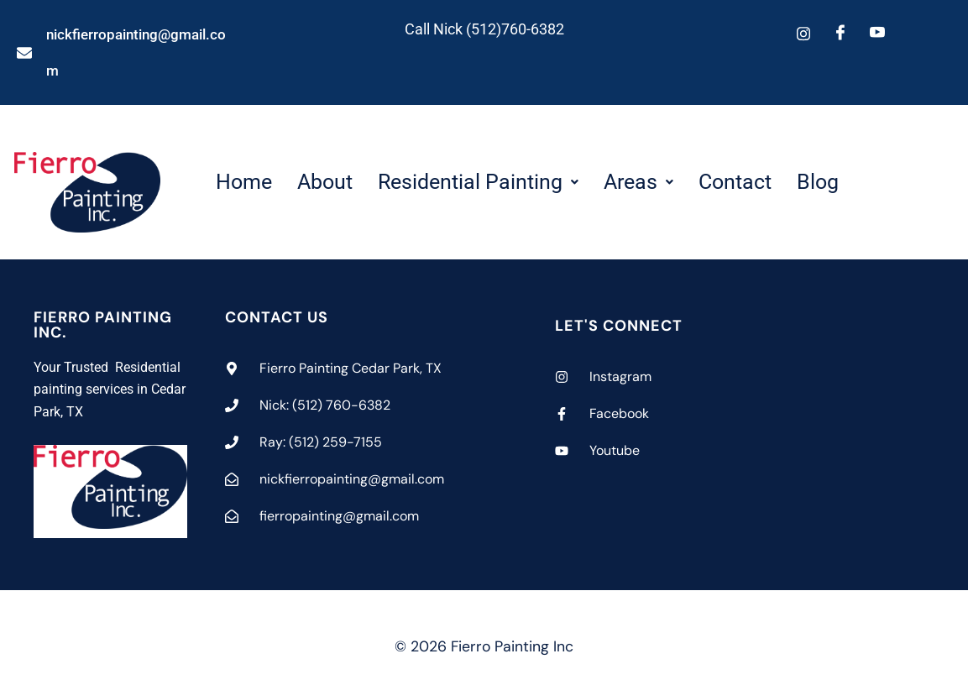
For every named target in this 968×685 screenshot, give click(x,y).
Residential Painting (478, 182)
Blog (818, 182)
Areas (638, 182)
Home (244, 182)
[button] (478, 182)
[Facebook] (840, 33)
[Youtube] (877, 33)
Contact (735, 182)
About (325, 182)
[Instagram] (803, 33)
